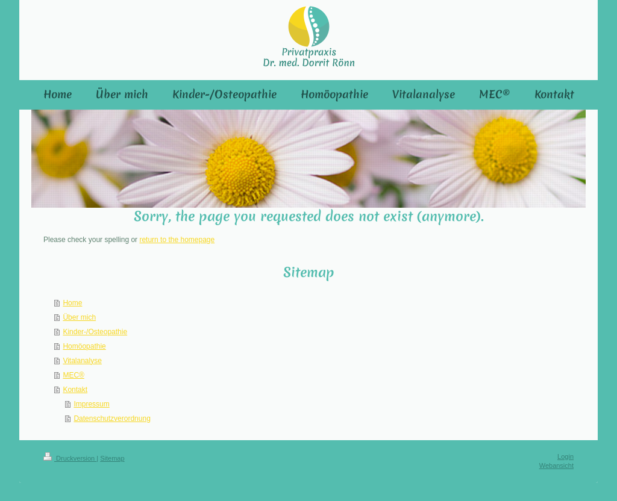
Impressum (91, 404)
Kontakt (75, 389)
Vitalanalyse (82, 360)
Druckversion (69, 458)
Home (72, 303)
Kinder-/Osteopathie (95, 332)
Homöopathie (84, 346)
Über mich (79, 317)
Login (565, 456)
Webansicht (556, 465)
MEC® (73, 375)
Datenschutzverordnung (112, 418)
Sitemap (112, 458)
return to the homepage (177, 239)
